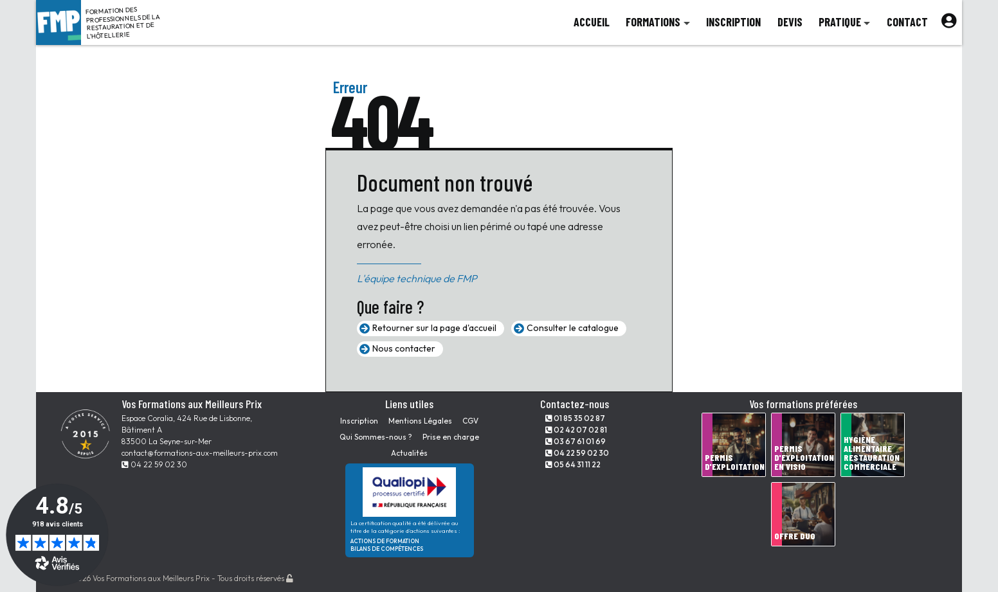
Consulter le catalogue (573, 328)
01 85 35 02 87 (575, 418)
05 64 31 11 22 (573, 464)
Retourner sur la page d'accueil (434, 328)
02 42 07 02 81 (576, 430)
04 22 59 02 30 (154, 464)
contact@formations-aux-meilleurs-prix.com (200, 453)
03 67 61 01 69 (575, 441)
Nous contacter (403, 348)
